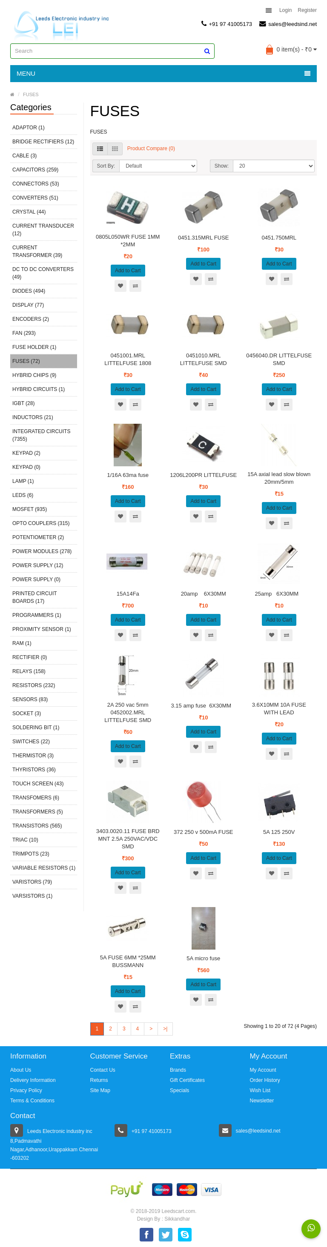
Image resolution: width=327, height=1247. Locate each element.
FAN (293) (24, 333)
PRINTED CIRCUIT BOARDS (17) (34, 597)
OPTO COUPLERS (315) (40, 523)
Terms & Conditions (32, 1101)
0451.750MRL (278, 237)
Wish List (260, 1090)
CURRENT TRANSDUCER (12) (43, 230)
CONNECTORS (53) (35, 184)
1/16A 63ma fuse (128, 475)
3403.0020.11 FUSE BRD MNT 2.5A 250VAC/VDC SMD (128, 839)
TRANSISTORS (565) (37, 826)
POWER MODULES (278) (42, 551)
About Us (20, 1070)
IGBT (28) (23, 403)
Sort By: (106, 166)
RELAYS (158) (29, 671)
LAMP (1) (23, 481)
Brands (178, 1070)
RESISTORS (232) (33, 685)
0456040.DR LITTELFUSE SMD (279, 359)
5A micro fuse (203, 958)
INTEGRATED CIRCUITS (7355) (41, 435)
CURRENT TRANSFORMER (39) (37, 251)
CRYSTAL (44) (29, 212)
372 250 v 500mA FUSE (203, 832)
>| (165, 1029)
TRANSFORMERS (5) (37, 812)
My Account (263, 1070)
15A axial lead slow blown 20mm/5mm (278, 478)
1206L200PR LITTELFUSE (203, 475)
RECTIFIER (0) (29, 657)
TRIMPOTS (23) (30, 854)
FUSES (31, 94)
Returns (99, 1080)
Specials (179, 1090)
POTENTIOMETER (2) (38, 537)
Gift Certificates (187, 1080)
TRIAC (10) (25, 840)
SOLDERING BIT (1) (35, 728)
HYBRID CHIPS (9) (34, 375)
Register (307, 10)
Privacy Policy (26, 1090)
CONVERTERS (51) (35, 198)
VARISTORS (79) (32, 882)
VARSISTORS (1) (32, 896)
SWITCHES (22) (31, 742)
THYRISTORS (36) (34, 770)
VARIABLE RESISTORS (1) (43, 868)
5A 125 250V (279, 832)
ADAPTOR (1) (28, 128)
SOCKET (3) (26, 713)
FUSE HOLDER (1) (34, 347)
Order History (265, 1080)
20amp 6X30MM (203, 594)
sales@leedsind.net (288, 23)
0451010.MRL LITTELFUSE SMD (203, 359)
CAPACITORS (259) (35, 170)
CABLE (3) (24, 156)
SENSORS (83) (30, 699)
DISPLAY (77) (28, 305)
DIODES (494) (28, 291)
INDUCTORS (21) (32, 417)
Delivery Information (33, 1080)
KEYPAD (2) (26, 453)
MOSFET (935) (29, 509)
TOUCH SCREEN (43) (37, 784)
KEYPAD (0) (26, 467)
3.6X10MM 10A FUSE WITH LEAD (279, 709)
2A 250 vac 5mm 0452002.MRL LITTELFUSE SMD (127, 712)
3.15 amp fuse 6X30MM (203, 705)
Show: (222, 166)
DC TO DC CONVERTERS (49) (43, 273)
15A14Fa (128, 594)
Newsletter (262, 1101)
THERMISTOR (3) (33, 756)
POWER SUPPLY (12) (37, 565)
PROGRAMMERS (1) (36, 615)
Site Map (100, 1090)
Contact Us (102, 1070)
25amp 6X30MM (279, 594)
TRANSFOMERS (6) (35, 798)
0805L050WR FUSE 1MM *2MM (128, 241)
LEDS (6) (22, 495)
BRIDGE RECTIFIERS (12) (43, 142)
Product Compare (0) (151, 148)
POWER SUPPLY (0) (36, 579)
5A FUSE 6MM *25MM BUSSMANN (128, 961)
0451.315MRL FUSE (203, 237)
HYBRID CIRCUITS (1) (38, 389)
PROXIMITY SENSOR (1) (41, 629)
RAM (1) (22, 643)
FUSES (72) (26, 361)
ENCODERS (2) (30, 319)
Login (285, 10)
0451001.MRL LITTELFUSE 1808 (127, 359)
